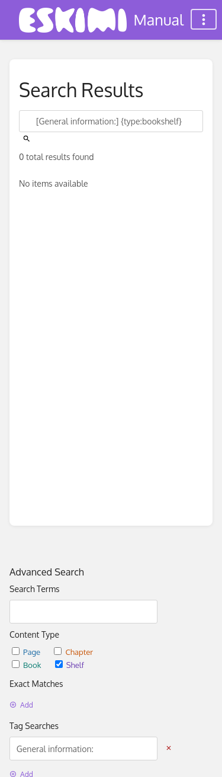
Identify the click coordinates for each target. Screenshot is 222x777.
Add (21, 705)
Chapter (73, 652)
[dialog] (200, 753)
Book (27, 665)
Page (27, 652)
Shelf (69, 665)
